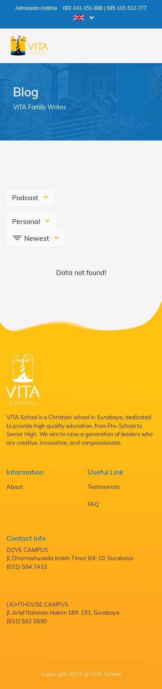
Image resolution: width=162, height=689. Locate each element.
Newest (31, 238)
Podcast (26, 197)
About (14, 486)
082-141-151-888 (82, 8)
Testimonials (104, 486)
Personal (27, 221)
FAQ (93, 504)
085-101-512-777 (126, 8)
